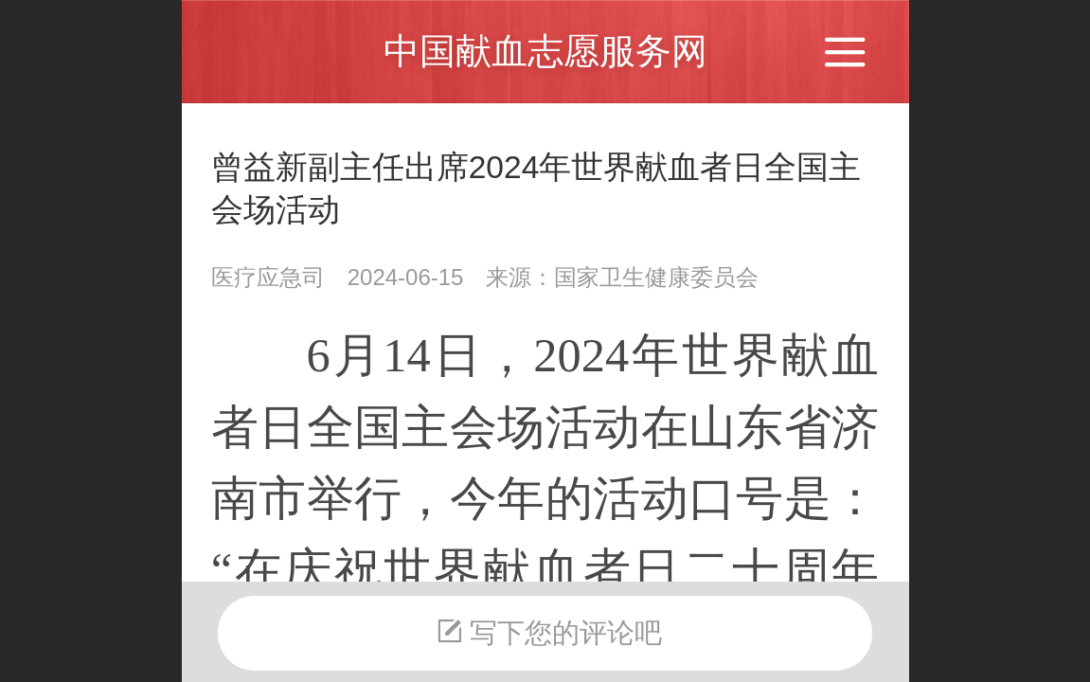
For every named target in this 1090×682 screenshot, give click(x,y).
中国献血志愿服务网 (545, 50)
